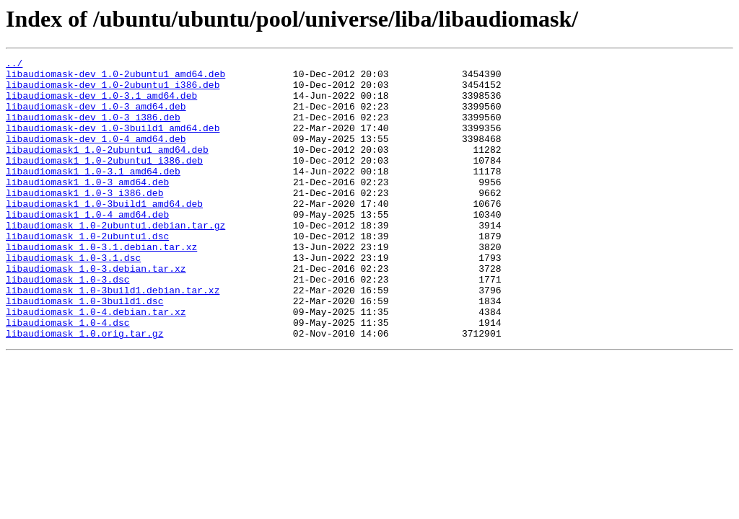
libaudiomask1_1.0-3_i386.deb (84, 220)
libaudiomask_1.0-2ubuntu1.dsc (87, 272)
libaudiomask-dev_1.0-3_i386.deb (93, 129)
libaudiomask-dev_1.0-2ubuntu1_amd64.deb (115, 77)
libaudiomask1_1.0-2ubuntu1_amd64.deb (107, 168)
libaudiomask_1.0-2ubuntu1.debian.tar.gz (115, 259)
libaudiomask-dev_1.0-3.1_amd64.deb (101, 103)
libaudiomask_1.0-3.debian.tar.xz (96, 311)
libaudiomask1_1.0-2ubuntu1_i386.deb (104, 181)
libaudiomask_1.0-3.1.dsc (73, 298)
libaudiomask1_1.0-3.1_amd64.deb (93, 194)
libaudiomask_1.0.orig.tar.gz (84, 389)
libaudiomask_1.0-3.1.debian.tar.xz (101, 285)
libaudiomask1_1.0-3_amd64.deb (87, 207)
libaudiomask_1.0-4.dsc (68, 376)
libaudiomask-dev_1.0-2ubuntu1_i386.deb (112, 90)
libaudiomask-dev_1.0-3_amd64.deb (96, 116)
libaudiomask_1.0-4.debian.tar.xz (96, 363)
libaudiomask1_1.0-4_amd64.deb (87, 246)
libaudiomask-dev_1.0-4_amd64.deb (96, 155)
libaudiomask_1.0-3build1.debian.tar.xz (112, 337)
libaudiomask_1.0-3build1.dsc (84, 350)
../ (14, 64)
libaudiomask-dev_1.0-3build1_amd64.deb (112, 142)
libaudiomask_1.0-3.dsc (68, 324)
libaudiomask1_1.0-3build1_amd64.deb (104, 233)
